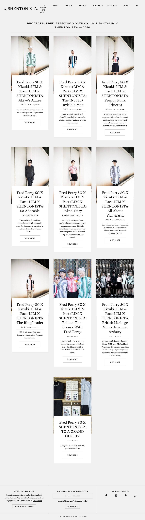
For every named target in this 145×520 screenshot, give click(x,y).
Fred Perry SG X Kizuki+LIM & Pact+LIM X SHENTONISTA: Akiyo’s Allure (30, 91)
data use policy (81, 501)
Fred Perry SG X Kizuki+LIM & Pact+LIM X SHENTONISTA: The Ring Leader (30, 313)
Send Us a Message (24, 506)
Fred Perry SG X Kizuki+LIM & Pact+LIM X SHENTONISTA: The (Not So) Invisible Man (73, 93)
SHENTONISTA (21, 9)
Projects (98, 6)
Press (127, 6)
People (68, 6)
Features (112, 6)
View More (30, 122)
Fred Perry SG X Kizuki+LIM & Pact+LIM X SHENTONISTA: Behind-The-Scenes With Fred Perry (73, 318)
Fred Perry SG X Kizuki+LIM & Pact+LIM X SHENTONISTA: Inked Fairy (73, 201)
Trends (83, 6)
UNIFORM (37, 501)
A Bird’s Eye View (43, 9)
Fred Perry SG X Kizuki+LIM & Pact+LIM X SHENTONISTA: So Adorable (30, 201)
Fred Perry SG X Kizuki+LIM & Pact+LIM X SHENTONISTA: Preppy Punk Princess (115, 93)
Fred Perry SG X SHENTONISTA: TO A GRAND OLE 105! (73, 429)
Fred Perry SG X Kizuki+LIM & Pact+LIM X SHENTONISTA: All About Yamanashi (115, 204)
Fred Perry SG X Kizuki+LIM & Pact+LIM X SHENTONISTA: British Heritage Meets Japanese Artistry (115, 318)
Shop (55, 6)
